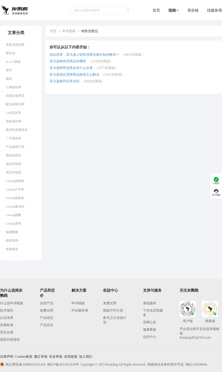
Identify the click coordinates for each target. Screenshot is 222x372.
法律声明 (6, 356)
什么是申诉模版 (11, 303)
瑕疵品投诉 (13, 155)
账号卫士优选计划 (114, 320)
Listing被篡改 (15, 198)
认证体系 (6, 317)
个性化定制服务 (153, 313)
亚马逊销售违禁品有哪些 (67, 61)
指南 (173, 10)
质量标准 (6, 325)
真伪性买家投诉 (17, 129)
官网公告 (149, 322)
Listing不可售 (15, 189)
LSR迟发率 (13, 112)
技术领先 (6, 310)
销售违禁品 (89, 31)
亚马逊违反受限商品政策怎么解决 (74, 74)
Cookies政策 (23, 356)
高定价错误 (13, 172)
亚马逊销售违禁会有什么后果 (71, 68)
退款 (9, 78)
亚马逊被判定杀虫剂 (64, 81)
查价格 (193, 10)
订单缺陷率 (13, 87)
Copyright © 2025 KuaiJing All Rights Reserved (113, 364)
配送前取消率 (15, 104)
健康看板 (149, 329)
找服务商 (214, 10)
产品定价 (46, 325)
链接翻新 (12, 232)
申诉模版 (78, 303)
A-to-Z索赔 (13, 61)
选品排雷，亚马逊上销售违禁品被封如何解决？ (84, 54)
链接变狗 (12, 240)
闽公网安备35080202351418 (23, 364)
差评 (9, 70)
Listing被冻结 (15, 206)
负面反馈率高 (15, 95)
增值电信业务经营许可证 (165, 364)
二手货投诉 (13, 138)
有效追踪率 (13, 121)
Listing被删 (13, 215)
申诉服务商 (80, 310)
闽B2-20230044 (196, 364)
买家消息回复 (15, 44)
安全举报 (55, 356)
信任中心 (149, 337)
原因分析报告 (10, 339)
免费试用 (46, 310)
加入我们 (85, 356)
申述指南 (68, 31)
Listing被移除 (15, 181)
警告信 (10, 53)
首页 (156, 10)
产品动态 (46, 317)
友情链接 (70, 356)
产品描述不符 (15, 147)
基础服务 (149, 303)
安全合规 (6, 332)
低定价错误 (13, 164)
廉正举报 (40, 356)
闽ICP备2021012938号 (63, 364)
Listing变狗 (13, 223)
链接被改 (12, 249)
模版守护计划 (113, 310)
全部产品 (46, 303)
